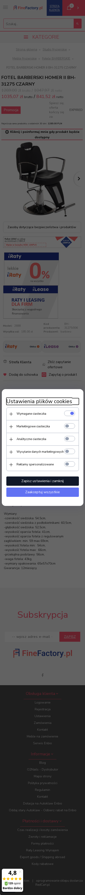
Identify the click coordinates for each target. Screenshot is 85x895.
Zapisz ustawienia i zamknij (42, 481)
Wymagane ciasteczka (31, 414)
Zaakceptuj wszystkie (42, 492)
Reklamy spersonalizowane (35, 464)
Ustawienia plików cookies (39, 401)
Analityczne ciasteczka (31, 439)
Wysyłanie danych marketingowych (40, 452)
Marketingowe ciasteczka (33, 426)
